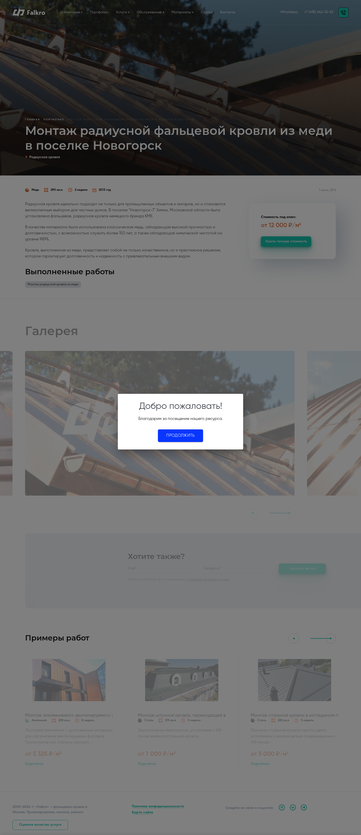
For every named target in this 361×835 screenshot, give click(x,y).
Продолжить (180, 436)
